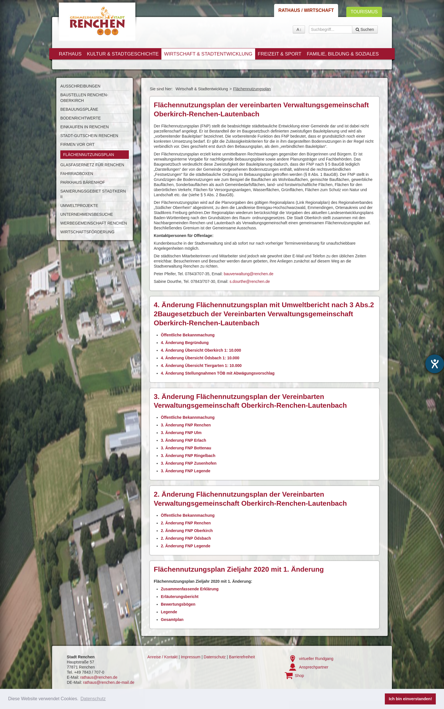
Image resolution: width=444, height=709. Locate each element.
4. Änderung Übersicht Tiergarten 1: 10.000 (201, 365)
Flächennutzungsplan (88, 154)
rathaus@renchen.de (98, 677)
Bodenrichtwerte (80, 118)
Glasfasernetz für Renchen (92, 165)
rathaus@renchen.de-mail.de (109, 682)
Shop (299, 675)
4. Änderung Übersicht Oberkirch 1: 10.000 (201, 350)
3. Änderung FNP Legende (185, 471)
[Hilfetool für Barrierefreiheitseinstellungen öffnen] (434, 363)
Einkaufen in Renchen (84, 127)
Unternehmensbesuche (86, 214)
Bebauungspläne (79, 109)
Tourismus (364, 11)
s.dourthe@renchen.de (249, 281)
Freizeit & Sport (279, 54)
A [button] (298, 29)
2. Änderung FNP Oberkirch (187, 530)
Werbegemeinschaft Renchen (93, 223)
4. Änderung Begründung (185, 342)
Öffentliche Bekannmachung (188, 335)
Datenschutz (215, 657)
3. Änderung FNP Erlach (183, 440)
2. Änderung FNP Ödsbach (186, 538)
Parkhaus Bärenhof (82, 182)
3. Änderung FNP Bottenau (186, 448)
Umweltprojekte (79, 205)
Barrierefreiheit (242, 657)
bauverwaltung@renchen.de (248, 274)
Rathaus (70, 54)
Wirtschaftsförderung (87, 232)
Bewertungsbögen (178, 604)
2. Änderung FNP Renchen (186, 523)
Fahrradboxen (76, 173)
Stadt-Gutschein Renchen (89, 135)
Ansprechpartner (313, 667)
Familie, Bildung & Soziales (343, 54)
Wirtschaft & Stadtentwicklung (208, 54)
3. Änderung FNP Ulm (181, 432)
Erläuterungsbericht (179, 596)
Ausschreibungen (80, 86)
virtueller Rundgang (316, 658)
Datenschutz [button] (93, 698)
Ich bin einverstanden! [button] (410, 699)
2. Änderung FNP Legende (185, 546)
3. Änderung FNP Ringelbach (188, 455)
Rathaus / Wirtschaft (306, 10)
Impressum (190, 657)
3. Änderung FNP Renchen (186, 425)
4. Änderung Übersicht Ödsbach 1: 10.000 (200, 358)
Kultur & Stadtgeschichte (123, 54)
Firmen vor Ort (77, 144)
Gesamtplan (172, 619)
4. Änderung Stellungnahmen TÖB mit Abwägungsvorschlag (218, 373)
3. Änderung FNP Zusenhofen (189, 463)
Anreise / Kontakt (163, 657)
